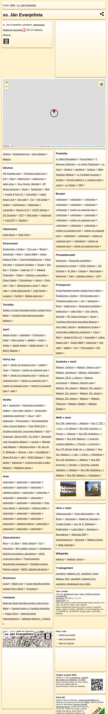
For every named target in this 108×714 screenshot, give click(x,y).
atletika (31, 340)
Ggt (4, 179)
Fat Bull (18, 296)
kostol (6, 584)
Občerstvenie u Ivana (27, 285)
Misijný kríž (17, 584)
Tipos (5, 370)
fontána (68, 169)
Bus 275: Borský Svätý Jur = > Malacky (75, 449)
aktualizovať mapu (71, 594)
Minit (47, 189)
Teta (71, 276)
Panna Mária (86, 159)
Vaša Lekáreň (29, 543)
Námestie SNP (79, 534)
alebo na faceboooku (67, 639)
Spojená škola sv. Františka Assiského (31, 608)
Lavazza (7, 296)
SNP (80, 185)
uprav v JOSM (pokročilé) (89, 594)
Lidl (98, 276)
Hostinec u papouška (36, 275)
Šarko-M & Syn (10, 457)
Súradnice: (60, 598)
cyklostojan (61, 199)
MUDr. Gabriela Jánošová (34, 569)
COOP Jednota (39, 210)
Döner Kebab (9, 280)
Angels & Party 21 (14, 194)
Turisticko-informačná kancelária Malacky (76, 322)
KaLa (30, 416)
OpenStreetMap (57, 146)
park (5, 365)
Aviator (6, 205)
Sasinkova (91, 529)
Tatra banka (95, 271)
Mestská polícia (27, 447)
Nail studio (32, 215)
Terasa (40, 265)
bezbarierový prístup (66, 266)
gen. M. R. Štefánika (84, 524)
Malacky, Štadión (77, 404)
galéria (42, 365)
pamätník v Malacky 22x (68, 574)
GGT (21, 215)
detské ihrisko (10, 335)
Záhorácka (70, 519)
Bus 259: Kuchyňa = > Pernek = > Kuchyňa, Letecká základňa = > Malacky (78, 465)
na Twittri (81, 680)
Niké (5, 375)
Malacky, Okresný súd (88, 367)
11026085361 (61, 596)
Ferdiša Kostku (63, 524)
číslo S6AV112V (37, 426)
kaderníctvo (23, 179)
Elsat (12, 179)
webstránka (39, 25)
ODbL (87, 702)
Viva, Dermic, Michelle (28, 184)
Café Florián (39, 291)
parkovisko (8, 482)
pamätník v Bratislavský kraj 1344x (73, 584)
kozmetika (31, 194)
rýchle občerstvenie (20, 291)
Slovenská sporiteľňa (32, 405)
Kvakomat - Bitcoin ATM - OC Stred (20, 436)
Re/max (22, 452)
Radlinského (62, 529)
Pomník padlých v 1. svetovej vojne (84, 180)
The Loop (31, 249)
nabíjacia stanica (11, 492)
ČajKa (19, 275)
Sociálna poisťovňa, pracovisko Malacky (23, 431)
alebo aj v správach (66, 643)
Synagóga (31, 589)
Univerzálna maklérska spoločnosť (73, 332)
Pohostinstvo (25, 280)
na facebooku (75, 678)
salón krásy (8, 184)
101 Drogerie (9, 215)
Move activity (17, 340)
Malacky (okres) (75, 559)
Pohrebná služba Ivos (34, 173)
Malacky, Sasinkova (66, 372)
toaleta (6, 410)
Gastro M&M (30, 254)
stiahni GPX (61, 601)
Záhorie (6, 154)
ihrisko (41, 340)
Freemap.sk (72, 146)
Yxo (32, 199)
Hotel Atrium (9, 235)
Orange (82, 271)
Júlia (43, 285)
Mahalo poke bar (33, 296)
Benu (5, 543)
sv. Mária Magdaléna (66, 159)
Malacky (7, 159)
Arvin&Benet (42, 452)
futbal (5, 340)
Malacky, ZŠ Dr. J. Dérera (69, 378)
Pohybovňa (38, 335)
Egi (40, 543)
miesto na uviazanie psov (23, 365)
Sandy (25, 189)
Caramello (8, 210)
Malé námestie (65, 545)
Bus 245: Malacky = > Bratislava (83, 475)
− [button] (7, 87)
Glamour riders (39, 508)
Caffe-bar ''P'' (27, 270)
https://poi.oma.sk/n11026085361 (93, 146)
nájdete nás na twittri (67, 635)
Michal (43, 249)
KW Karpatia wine (12, 173)
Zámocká (79, 540)
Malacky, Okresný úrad (82, 383)
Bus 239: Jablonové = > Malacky (72, 423)
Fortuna (15, 370)
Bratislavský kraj (21, 154)
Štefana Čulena (95, 540)
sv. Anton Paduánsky (88, 164)
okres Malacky (39, 154)
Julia (5, 291)
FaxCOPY (10, 220)
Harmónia (8, 548)
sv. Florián (70, 185)
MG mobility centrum (26, 548)
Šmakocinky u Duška (13, 249)
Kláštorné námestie (14, 30)
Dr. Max (15, 543)
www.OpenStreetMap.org (89, 700)
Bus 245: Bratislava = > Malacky (72, 460)
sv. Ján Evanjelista (26, 5)
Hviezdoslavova (64, 540)
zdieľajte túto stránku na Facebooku (72, 679)
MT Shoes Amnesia (77, 316)
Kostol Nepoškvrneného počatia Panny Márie (78, 290)
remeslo (35, 442)
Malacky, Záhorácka (89, 372)
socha (59, 185)
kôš (4, 405)
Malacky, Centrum (65, 367)
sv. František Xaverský (88, 175)
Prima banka (22, 421)
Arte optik (22, 199)
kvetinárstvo (19, 205)
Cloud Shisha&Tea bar (31, 259)
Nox (12, 285)
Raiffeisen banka (22, 468)
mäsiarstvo (45, 215)
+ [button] (7, 83)
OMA (12, 5)
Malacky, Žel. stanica (66, 388)
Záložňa (23, 220)
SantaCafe (36, 189)
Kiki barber (42, 199)
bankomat (14, 405)
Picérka (13, 270)
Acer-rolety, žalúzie (22, 410)
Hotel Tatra (23, 235)
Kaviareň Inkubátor (24, 265)
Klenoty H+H (22, 210)
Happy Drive (11, 614)
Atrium (38, 280)
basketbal (24, 335)
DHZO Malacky (35, 457)
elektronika (33, 205)
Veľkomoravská (63, 514)
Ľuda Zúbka (77, 529)
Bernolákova (62, 534)
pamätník (79, 169)
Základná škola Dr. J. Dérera (36, 619)
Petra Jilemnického (83, 514)
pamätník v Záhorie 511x (83, 579)
